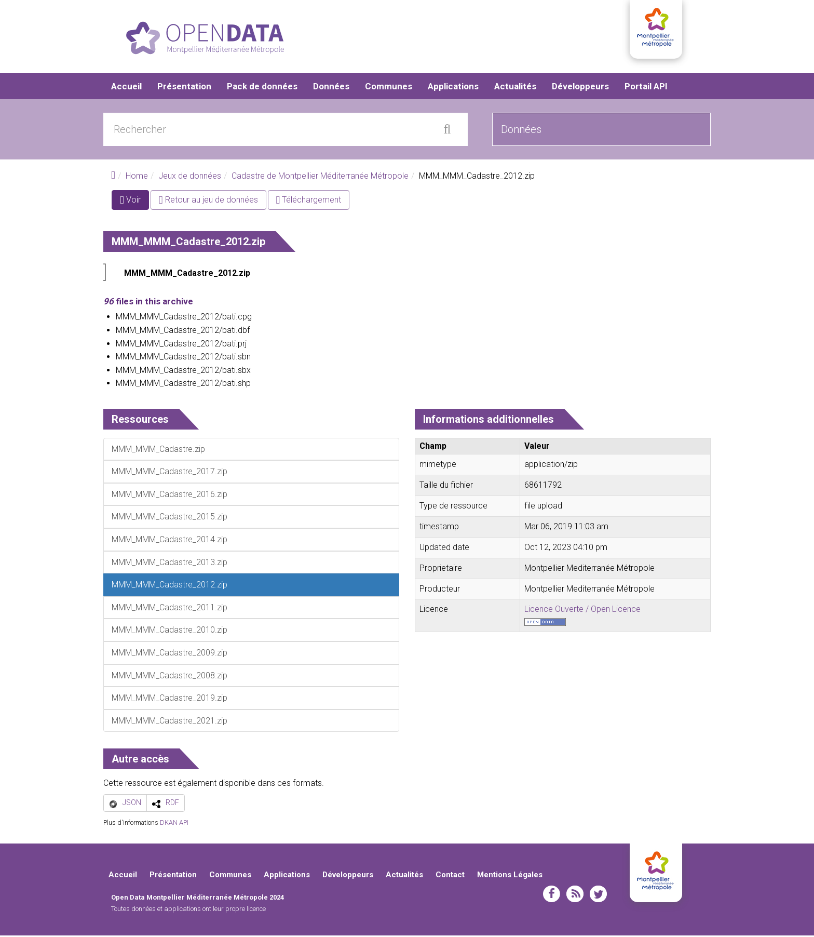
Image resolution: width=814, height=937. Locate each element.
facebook (551, 896)
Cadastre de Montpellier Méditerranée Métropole (320, 178)
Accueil (126, 88)
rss (575, 896)
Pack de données (262, 88)
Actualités (515, 88)
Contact (450, 876)
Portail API (646, 88)
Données (331, 88)
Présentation (184, 88)
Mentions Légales (509, 876)
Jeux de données (189, 178)
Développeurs (580, 88)
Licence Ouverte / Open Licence (582, 611)
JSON (132, 804)
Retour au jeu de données (208, 202)
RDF (172, 804)
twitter (598, 896)
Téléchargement (309, 202)
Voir (134, 204)
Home (137, 178)
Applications (453, 88)
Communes (388, 88)
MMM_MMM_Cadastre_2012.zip (187, 275)
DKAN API (174, 824)
